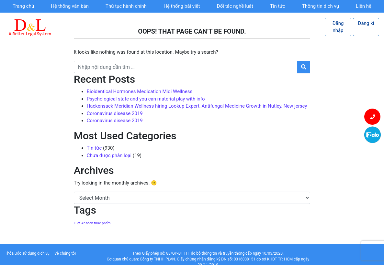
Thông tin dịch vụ (320, 6)
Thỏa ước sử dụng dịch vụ (27, 253)
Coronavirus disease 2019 (115, 113)
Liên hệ (363, 6)
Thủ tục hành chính (126, 6)
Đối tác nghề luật (235, 6)
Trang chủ (23, 6)
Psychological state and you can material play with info (146, 99)
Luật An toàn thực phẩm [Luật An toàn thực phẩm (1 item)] (92, 223)
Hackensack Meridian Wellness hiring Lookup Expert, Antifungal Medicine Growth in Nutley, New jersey (197, 106)
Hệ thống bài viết (182, 6)
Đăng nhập (338, 27)
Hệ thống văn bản (70, 6)
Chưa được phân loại (109, 155)
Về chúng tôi (65, 253)
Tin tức (277, 6)
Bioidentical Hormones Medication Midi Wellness (139, 91)
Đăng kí (366, 23)
